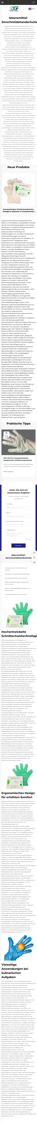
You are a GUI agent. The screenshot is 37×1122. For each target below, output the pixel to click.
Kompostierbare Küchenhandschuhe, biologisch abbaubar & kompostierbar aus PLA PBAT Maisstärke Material (18, 210)
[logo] (13, 9)
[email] (34, 562)
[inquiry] (34, 553)
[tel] (34, 557)
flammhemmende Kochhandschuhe (17, 574)
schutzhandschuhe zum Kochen (16, 594)
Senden (18, 545)
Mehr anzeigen (8, 471)
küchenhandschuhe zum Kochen (16, 578)
